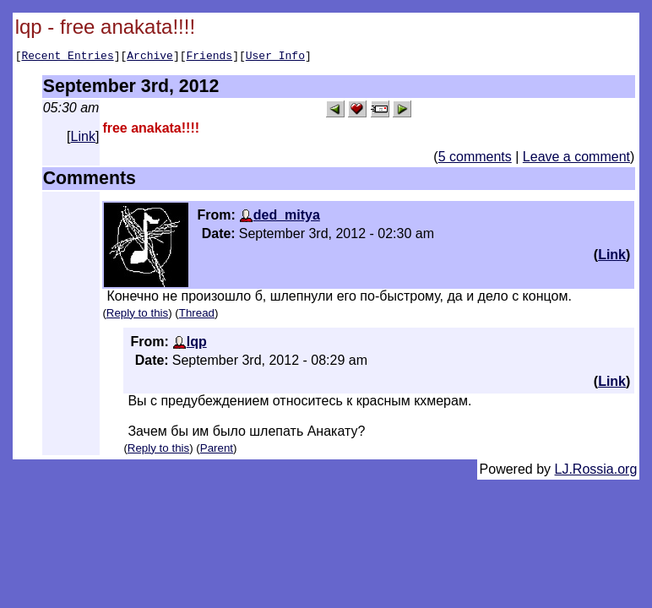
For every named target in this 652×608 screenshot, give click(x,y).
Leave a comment (576, 159)
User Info (275, 57)
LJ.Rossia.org (596, 471)
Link (83, 139)
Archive (150, 57)
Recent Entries (67, 57)
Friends (210, 57)
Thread (197, 315)
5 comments (475, 159)
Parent (216, 450)
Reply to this (137, 315)
